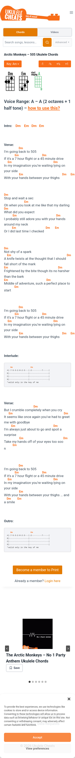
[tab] (30, 682)
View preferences (37, 748)
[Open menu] (71, 12)
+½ (58, 64)
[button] (69, 699)
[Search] (22, 42)
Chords (20, 32)
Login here (52, 581)
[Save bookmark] (14, 668)
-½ (50, 64)
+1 (66, 64)
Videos (55, 32)
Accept (37, 737)
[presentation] (37, 634)
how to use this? (44, 108)
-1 (42, 64)
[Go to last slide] (7, 649)
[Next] (68, 649)
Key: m (13, 64)
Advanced (62, 42)
